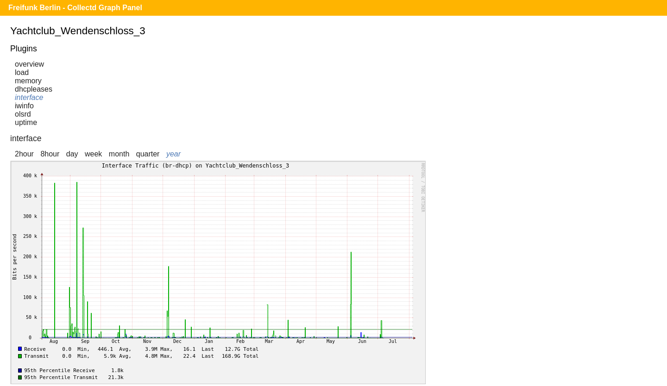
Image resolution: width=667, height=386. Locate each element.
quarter (148, 154)
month (119, 154)
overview (29, 64)
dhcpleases (33, 89)
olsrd (23, 114)
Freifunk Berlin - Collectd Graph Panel (75, 8)
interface (29, 97)
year (173, 154)
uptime (26, 122)
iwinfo (24, 106)
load (22, 72)
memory (28, 81)
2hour (24, 154)
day (72, 154)
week (93, 154)
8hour (49, 154)
